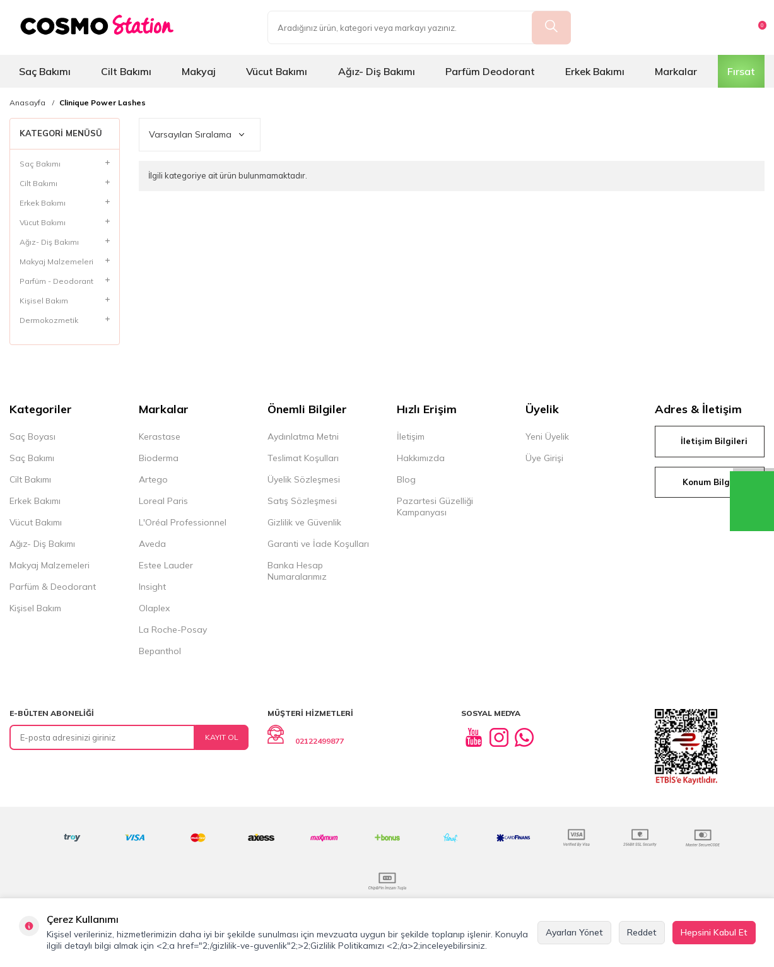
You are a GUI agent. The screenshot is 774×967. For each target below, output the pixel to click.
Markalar (676, 71)
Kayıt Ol (221, 737)
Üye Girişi (544, 458)
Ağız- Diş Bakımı (376, 71)
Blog (406, 479)
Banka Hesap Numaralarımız (297, 571)
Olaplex (154, 608)
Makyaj (199, 71)
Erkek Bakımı (594, 71)
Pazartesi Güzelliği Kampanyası (435, 506)
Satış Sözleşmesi (302, 501)
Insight (152, 586)
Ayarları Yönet (574, 932)
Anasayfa (27, 103)
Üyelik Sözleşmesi (303, 479)
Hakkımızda (421, 458)
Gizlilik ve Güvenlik (304, 522)
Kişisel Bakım (35, 608)
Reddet (642, 932)
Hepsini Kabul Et (714, 932)
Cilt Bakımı (126, 71)
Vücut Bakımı (276, 71)
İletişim (411, 436)
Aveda (152, 543)
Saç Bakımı (45, 71)
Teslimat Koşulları (303, 458)
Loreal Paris (163, 501)
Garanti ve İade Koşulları (318, 543)
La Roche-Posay (173, 629)
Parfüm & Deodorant (52, 586)
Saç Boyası (32, 436)
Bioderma (159, 458)
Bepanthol (160, 651)
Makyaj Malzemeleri (49, 565)
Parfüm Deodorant (490, 71)
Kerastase (159, 436)
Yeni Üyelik (547, 436)
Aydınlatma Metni (303, 436)
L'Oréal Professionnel (182, 522)
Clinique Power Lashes (102, 103)
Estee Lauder (166, 565)
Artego (153, 479)
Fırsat (741, 71)
